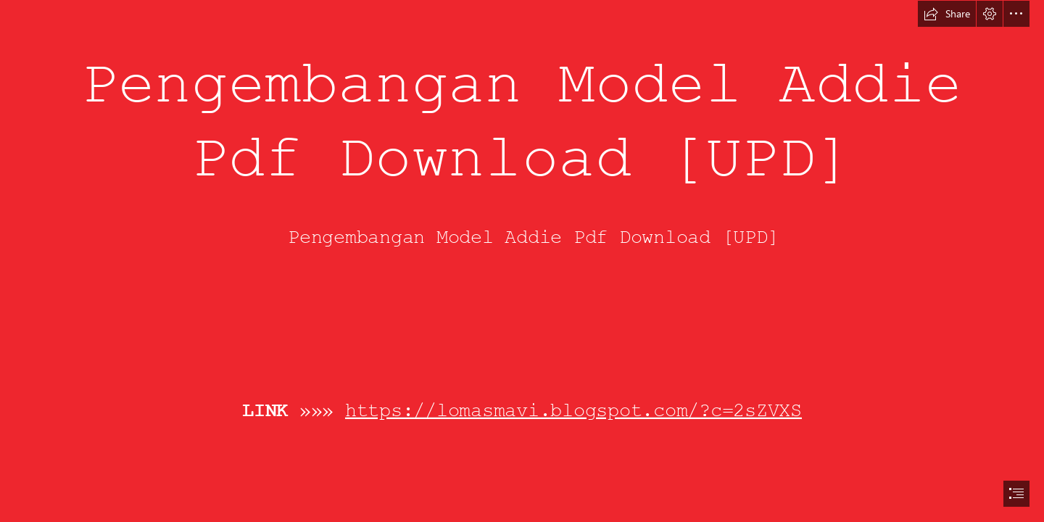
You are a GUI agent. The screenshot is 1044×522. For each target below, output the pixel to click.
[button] (947, 14)
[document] (522, 261)
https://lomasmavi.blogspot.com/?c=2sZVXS (573, 410)
